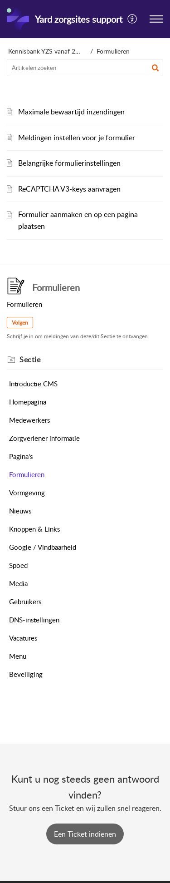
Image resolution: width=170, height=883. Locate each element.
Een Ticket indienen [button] (85, 834)
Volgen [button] (20, 322)
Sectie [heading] (29, 360)
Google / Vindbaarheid (42, 547)
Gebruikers (25, 601)
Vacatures (23, 637)
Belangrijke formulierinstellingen (69, 163)
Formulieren (26, 474)
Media (18, 583)
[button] (132, 19)
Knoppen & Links (34, 528)
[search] (85, 67)
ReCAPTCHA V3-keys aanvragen (69, 189)
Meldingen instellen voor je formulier (76, 138)
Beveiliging (26, 674)
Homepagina (27, 401)
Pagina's (21, 456)
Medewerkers (29, 419)
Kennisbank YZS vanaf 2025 (47, 51)
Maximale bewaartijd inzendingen (71, 112)
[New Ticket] (85, 834)
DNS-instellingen (34, 619)
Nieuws (20, 510)
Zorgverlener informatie (44, 438)
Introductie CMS (33, 383)
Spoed (18, 565)
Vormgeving (27, 492)
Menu (17, 656)
